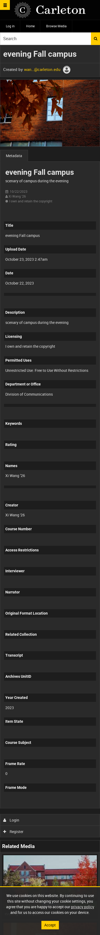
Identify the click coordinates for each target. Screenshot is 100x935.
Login (11, 820)
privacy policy (82, 906)
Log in (10, 26)
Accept (50, 925)
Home (30, 26)
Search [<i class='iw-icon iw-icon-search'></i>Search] (95, 38)
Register (13, 831)
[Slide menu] (5, 5)
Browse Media (56, 26)
